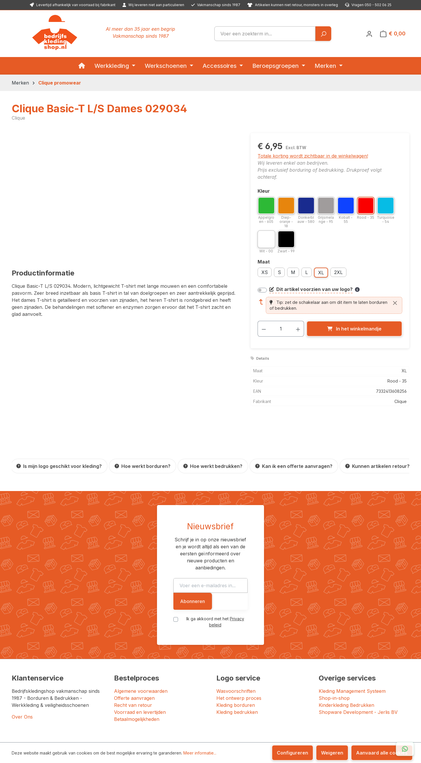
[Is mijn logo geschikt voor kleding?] (59, 466)
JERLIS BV (182, 733)
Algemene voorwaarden (141, 650)
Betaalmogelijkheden (136, 678)
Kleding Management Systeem (352, 650)
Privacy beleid (237, 583)
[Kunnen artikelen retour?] (377, 466)
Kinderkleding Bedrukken (346, 664)
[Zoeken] (323, 33)
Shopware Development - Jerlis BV (358, 671)
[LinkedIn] (330, 733)
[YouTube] (337, 733)
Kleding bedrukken (237, 671)
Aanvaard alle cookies (382, 753)
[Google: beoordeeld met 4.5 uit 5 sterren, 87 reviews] (371, 715)
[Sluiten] (395, 303)
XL (321, 272)
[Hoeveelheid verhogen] (298, 329)
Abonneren (301, 566)
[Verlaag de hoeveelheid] (264, 329)
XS (264, 272)
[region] (125, 196)
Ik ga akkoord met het (215, 583)
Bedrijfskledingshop (51, 733)
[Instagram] (324, 733)
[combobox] (264, 33)
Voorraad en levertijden (140, 671)
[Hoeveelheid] (280, 329)
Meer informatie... (199, 752)
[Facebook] (317, 733)
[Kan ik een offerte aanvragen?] (294, 466)
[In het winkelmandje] (354, 329)
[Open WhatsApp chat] (405, 749)
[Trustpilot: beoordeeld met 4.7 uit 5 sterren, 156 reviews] (292, 715)
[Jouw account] (369, 33)
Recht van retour (133, 664)
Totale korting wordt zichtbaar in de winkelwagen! (313, 156)
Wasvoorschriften (236, 650)
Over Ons (22, 676)
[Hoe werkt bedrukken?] (213, 466)
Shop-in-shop (334, 657)
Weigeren (332, 753)
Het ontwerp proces (238, 657)
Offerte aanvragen (134, 657)
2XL (338, 272)
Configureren (292, 753)
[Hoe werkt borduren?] (142, 466)
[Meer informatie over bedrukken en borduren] (357, 289)
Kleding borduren (235, 664)
